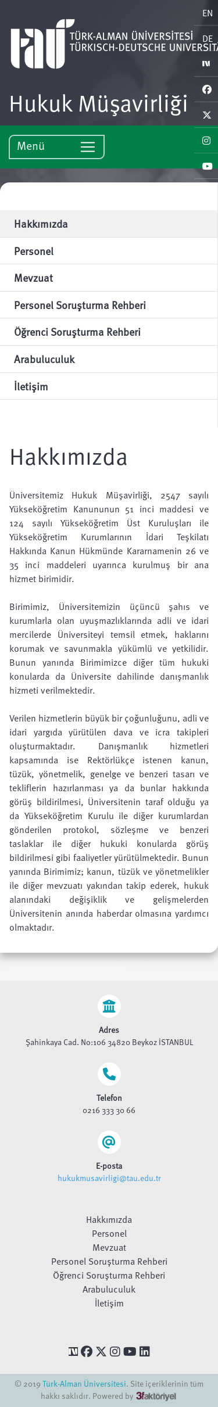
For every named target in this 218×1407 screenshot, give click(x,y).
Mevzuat (109, 1247)
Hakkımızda (109, 1219)
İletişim (109, 1303)
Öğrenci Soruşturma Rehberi (109, 1275)
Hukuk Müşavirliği (98, 102)
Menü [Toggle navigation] (57, 146)
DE (207, 38)
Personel (109, 1233)
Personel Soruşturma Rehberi (109, 1261)
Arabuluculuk (109, 1289)
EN (207, 13)
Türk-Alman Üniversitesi (84, 1383)
